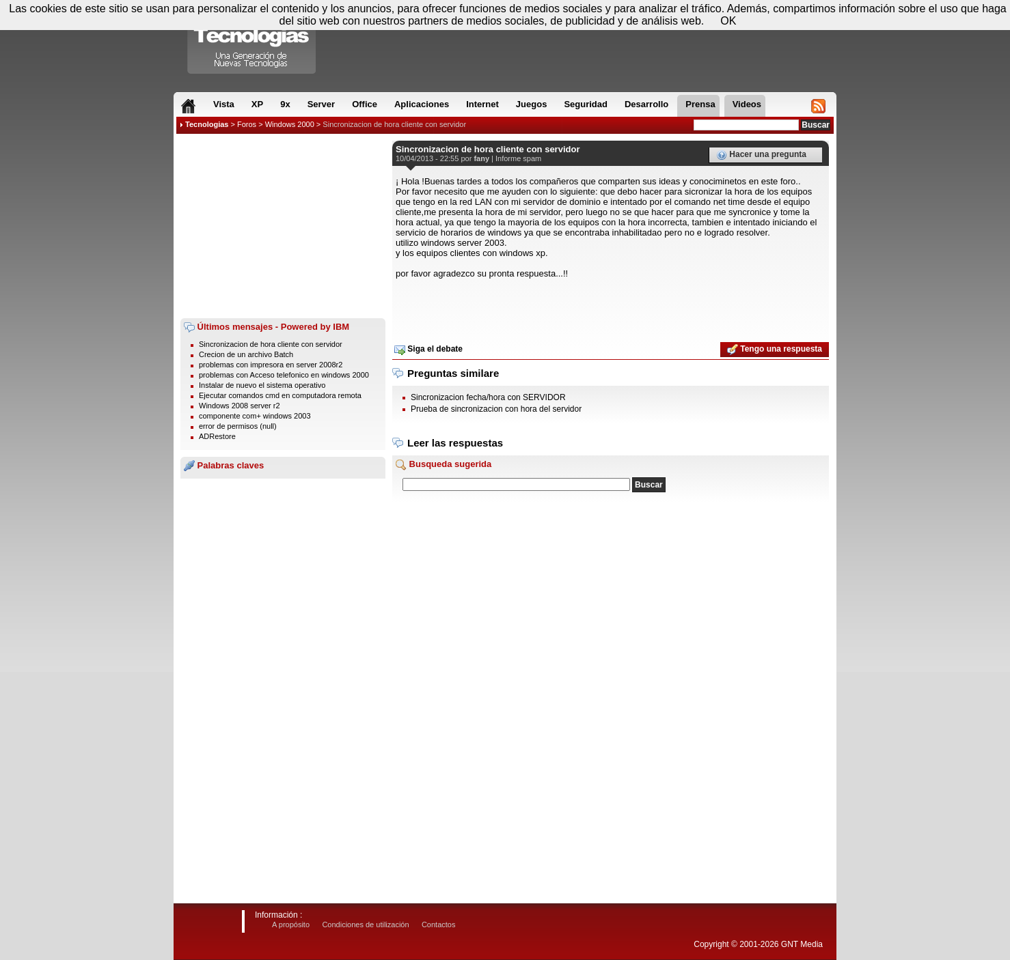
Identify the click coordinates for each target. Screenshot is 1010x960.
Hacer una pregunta (761, 155)
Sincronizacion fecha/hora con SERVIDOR (488, 397)
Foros (246, 124)
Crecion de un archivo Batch (246, 354)
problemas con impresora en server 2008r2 (270, 365)
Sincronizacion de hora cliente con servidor (394, 124)
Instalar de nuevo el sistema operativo (262, 385)
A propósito (291, 924)
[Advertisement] (282, 226)
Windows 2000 (289, 124)
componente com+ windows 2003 (255, 416)
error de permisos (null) (238, 426)
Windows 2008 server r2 (239, 405)
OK (728, 21)
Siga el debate (428, 349)
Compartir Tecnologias (252, 40)
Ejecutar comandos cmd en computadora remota (280, 395)
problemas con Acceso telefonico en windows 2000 (284, 375)
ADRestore (217, 436)
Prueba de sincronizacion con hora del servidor (496, 409)
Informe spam (518, 158)
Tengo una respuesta (774, 349)
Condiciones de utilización (365, 924)
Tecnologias (206, 124)
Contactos (439, 924)
